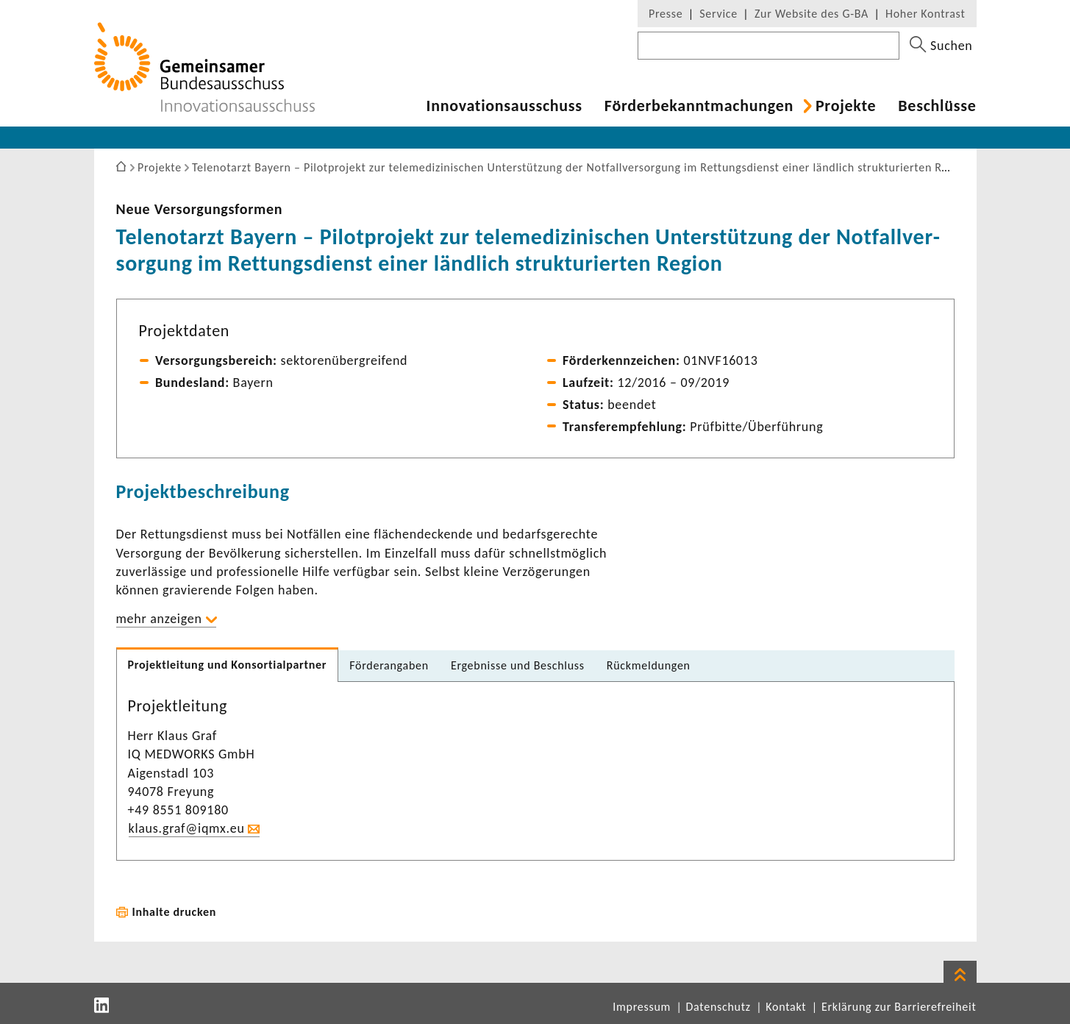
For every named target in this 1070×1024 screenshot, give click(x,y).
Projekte (846, 105)
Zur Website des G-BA (813, 14)
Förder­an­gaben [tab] (389, 665)
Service (718, 14)
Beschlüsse (937, 105)
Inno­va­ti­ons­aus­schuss (504, 105)
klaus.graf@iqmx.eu (187, 828)
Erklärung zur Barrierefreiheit (899, 1007)
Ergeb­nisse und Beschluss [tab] (518, 665)
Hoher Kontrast (925, 14)
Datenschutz (718, 1007)
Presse (665, 14)
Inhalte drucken (174, 912)
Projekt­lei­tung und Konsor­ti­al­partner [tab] (227, 665)
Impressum (642, 1007)
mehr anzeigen (159, 619)
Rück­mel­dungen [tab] (649, 665)
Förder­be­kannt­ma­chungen (698, 105)
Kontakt (786, 1007)
